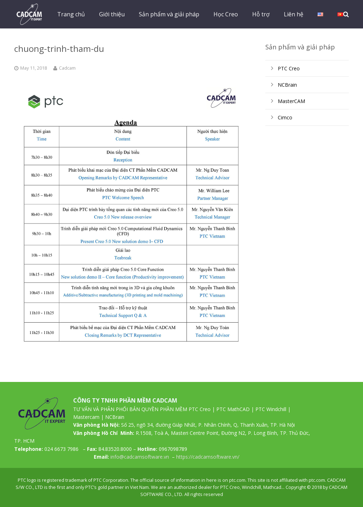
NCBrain (287, 84)
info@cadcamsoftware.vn (139, 456)
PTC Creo (289, 68)
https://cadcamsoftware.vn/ (207, 456)
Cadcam (67, 68)
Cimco (285, 117)
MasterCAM (291, 101)
